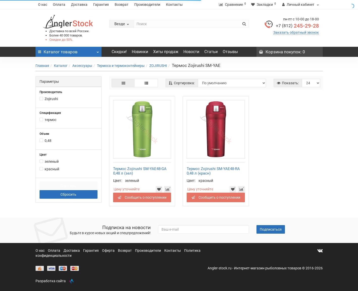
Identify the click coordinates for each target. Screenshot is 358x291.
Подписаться (271, 229)
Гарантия (101, 5)
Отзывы (230, 51)
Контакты (174, 5)
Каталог (61, 66)
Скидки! (119, 51)
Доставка (79, 5)
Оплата (59, 5)
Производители (147, 5)
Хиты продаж (165, 51)
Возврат (121, 5)
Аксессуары (82, 66)
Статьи (211, 51)
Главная (42, 66)
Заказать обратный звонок (296, 32)
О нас (42, 5)
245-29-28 (297, 26)
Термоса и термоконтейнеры (121, 66)
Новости (191, 51)
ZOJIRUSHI (158, 66)
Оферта (108, 250)
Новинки (140, 51)
